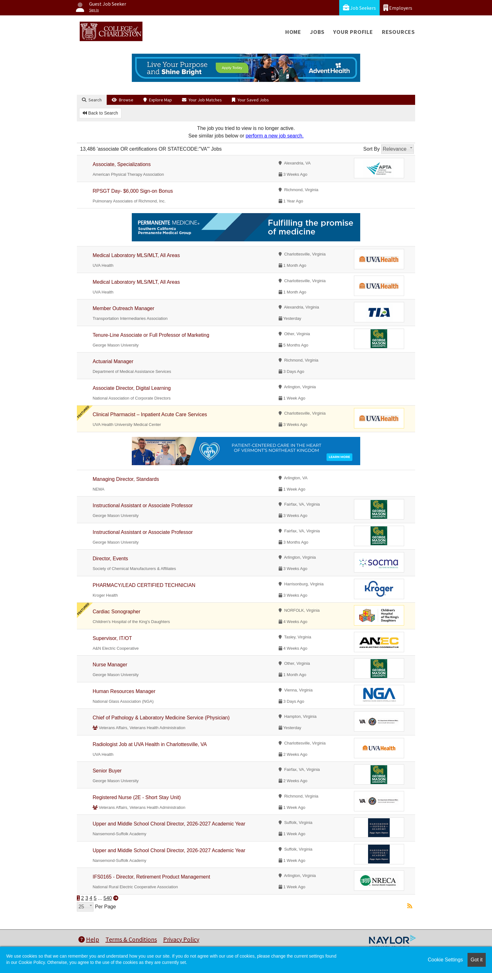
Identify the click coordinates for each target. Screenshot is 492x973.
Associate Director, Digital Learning (132, 388)
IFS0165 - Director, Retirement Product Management (151, 876)
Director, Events (110, 558)
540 (108, 898)
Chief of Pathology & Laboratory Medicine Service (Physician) (161, 717)
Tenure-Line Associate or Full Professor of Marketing (151, 335)
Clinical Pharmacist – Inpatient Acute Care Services (150, 414)
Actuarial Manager (113, 361)
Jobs (317, 31)
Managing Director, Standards (126, 479)
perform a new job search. (275, 135)
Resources (398, 31)
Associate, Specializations (122, 164)
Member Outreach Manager (123, 308)
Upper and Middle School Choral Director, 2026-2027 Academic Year (169, 823)
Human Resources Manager (124, 691)
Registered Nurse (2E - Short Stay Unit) (137, 797)
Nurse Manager (110, 664)
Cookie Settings (445, 959)
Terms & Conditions (131, 939)
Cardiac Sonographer (116, 611)
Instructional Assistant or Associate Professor (143, 505)
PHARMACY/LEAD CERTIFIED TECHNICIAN (144, 585)
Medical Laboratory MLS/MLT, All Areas (136, 255)
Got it (477, 959)
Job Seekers (359, 8)
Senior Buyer (107, 770)
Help (88, 939)
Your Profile (353, 31)
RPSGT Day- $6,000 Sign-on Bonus (133, 191)
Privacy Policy (181, 939)
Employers (397, 8)
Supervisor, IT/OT (112, 638)
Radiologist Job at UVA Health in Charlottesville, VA (150, 744)
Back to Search (100, 113)
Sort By (371, 149)
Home (293, 31)
